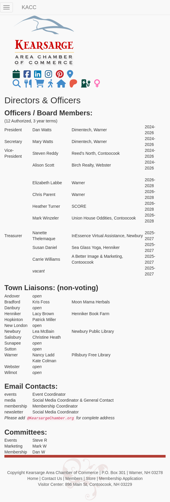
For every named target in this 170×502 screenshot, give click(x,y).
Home (32, 478)
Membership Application (121, 478)
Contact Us (52, 478)
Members (74, 478)
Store (90, 478)
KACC (29, 7)
